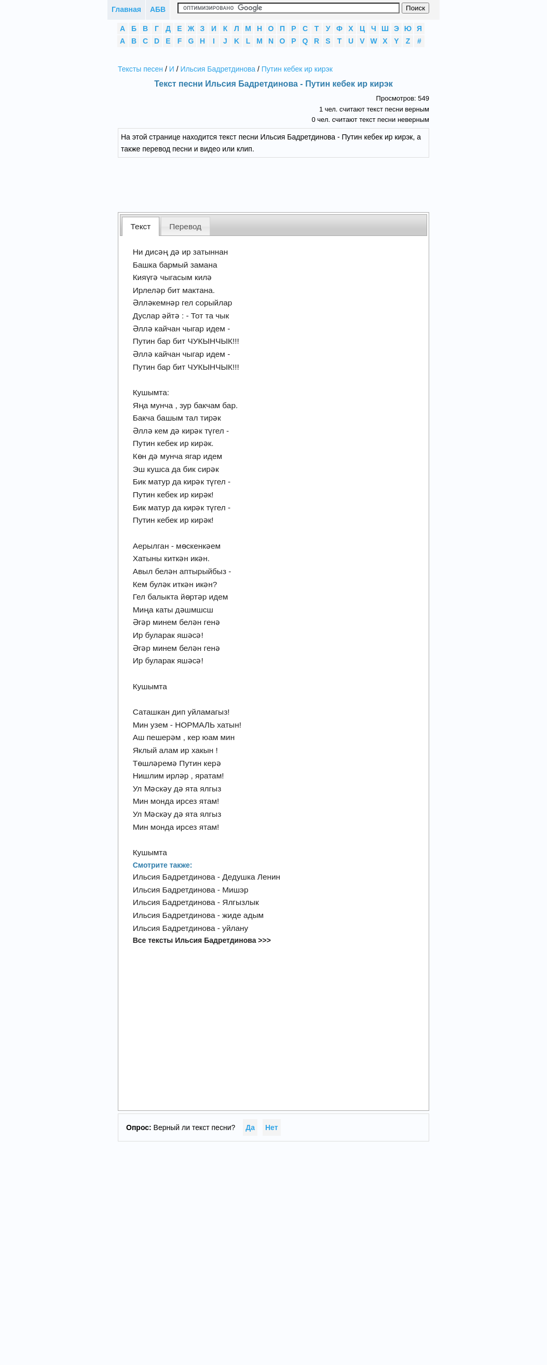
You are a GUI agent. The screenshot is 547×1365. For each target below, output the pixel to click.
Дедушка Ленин (251, 876)
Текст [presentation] (141, 226)
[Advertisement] (281, 183)
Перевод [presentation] (185, 226)
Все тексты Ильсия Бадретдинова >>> (202, 940)
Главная (126, 9)
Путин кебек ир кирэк (297, 69)
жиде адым (243, 915)
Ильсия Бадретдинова (218, 69)
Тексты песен (140, 69)
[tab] (140, 226)
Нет (271, 1127)
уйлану (235, 928)
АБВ (158, 9)
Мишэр (235, 889)
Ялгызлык (240, 902)
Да (250, 1127)
